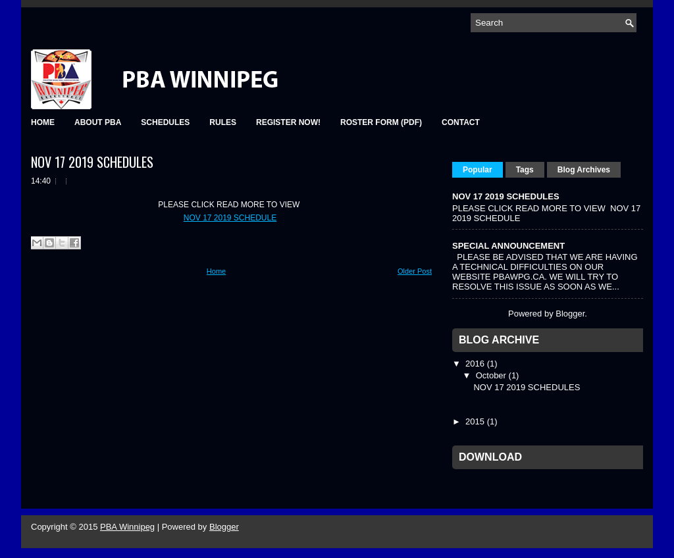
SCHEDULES (165, 122)
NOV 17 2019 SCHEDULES (92, 161)
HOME (43, 122)
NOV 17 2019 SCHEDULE (230, 217)
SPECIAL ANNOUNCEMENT (508, 246)
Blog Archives (583, 169)
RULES (222, 122)
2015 (476, 421)
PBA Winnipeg (127, 527)
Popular (477, 169)
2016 (476, 363)
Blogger (570, 313)
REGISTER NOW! (288, 122)
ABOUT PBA (97, 122)
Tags (525, 169)
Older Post (415, 271)
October (492, 375)
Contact (461, 122)
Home (216, 271)
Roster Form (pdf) (381, 122)
